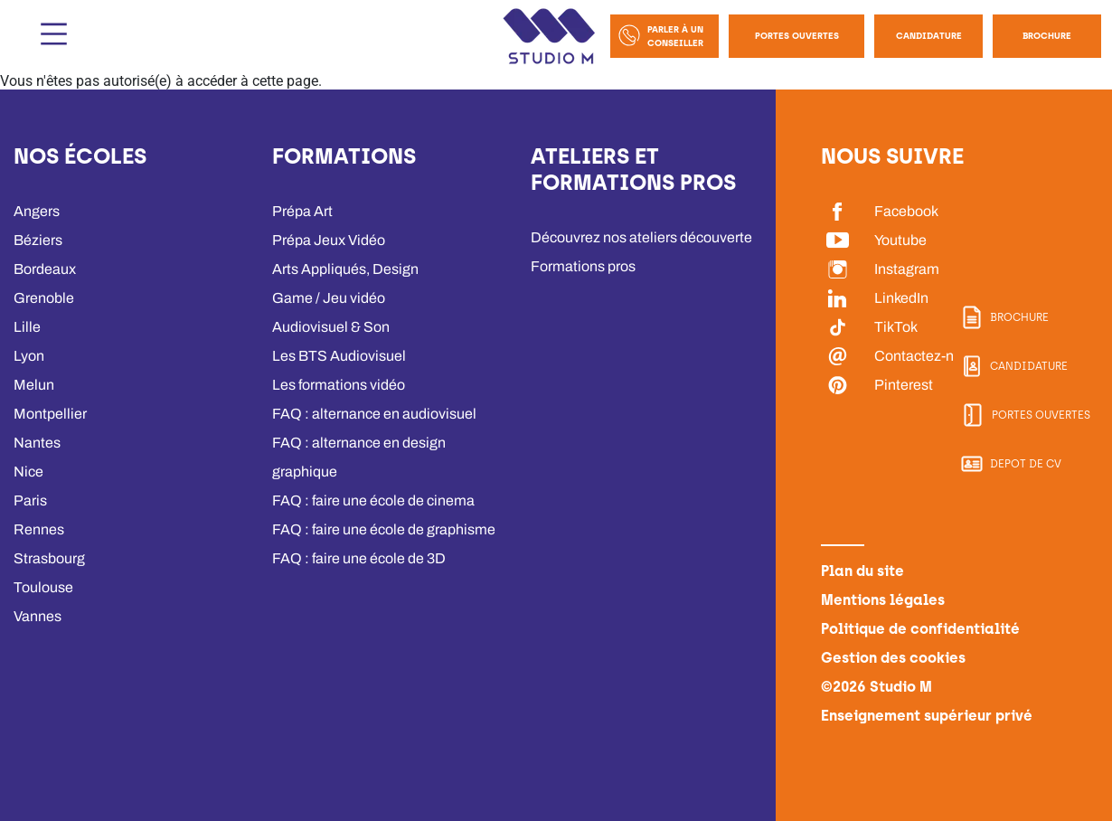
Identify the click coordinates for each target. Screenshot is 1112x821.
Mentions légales (879, 600)
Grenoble (43, 298)
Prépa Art (302, 211)
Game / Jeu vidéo (328, 298)
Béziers (38, 240)
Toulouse (43, 587)
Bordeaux (45, 269)
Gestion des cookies (891, 657)
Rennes (38, 529)
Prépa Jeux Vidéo (328, 240)
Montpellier (49, 413)
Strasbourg (49, 558)
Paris (30, 500)
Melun (33, 384)
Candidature (929, 36)
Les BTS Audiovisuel (338, 355)
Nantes (37, 442)
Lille (26, 327)
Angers (37, 211)
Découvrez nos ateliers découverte (641, 237)
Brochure (1047, 36)
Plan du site (861, 571)
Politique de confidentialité (913, 629)
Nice (28, 471)
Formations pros (583, 266)
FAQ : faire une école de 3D (359, 558)
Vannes (37, 616)
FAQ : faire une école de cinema (373, 500)
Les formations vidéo (338, 384)
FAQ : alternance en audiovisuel (373, 413)
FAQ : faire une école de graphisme (383, 529)
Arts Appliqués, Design (345, 269)
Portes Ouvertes (797, 36)
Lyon (29, 355)
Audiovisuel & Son (330, 327)
